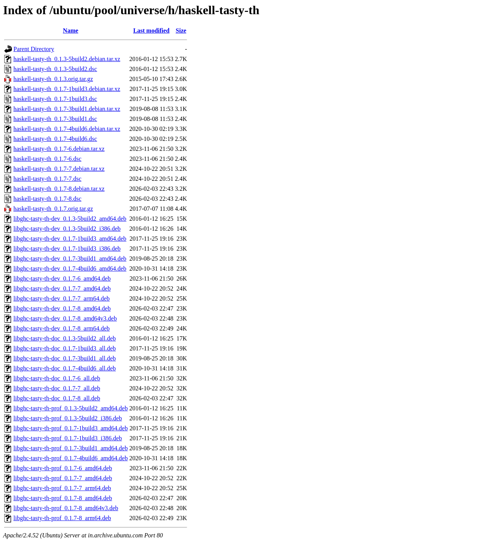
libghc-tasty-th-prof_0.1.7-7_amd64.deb (62, 478)
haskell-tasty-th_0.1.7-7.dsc (47, 178)
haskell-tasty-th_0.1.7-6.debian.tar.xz (59, 148)
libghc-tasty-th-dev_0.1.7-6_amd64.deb (62, 278)
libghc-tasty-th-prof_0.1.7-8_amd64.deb (62, 498)
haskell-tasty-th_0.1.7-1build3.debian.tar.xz (66, 89)
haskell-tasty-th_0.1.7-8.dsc (47, 198)
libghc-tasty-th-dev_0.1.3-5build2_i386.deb (67, 228)
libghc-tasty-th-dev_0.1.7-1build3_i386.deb (67, 248)
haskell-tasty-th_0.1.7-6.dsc (47, 158)
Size (181, 30)
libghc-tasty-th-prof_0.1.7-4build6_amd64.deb (70, 458)
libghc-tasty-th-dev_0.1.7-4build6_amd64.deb (70, 268)
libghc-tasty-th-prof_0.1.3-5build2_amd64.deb (70, 408)
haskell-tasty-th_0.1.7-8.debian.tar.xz (59, 188)
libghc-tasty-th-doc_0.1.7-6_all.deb (56, 378)
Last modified (151, 30)
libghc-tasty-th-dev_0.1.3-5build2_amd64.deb (70, 218)
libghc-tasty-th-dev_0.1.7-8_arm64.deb (61, 328)
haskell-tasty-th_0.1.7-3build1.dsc (55, 119)
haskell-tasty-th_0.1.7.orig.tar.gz (53, 208)
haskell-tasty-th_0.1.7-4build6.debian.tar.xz (66, 129)
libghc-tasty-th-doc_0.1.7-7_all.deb (56, 388)
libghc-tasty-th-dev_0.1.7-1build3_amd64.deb (70, 238)
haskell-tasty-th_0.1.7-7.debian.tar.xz (59, 168)
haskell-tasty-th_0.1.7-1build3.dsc (55, 99)
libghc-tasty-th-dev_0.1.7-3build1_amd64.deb (70, 258)
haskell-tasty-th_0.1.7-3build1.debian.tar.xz (66, 109)
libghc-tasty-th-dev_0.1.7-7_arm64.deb (61, 298)
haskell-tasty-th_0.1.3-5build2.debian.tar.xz (66, 59)
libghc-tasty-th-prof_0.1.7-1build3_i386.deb (67, 438)
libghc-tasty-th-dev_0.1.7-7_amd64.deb (62, 288)
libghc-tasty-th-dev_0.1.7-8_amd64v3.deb (65, 318)
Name (70, 30)
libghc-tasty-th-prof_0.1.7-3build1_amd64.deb (70, 448)
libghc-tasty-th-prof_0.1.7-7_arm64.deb (62, 488)
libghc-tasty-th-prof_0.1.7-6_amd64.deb (62, 468)
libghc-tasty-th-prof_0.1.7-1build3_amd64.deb (70, 428)
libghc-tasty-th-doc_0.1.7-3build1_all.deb (64, 358)
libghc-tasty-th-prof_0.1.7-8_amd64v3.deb (65, 508)
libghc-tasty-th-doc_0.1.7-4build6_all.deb (64, 368)
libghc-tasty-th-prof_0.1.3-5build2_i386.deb (67, 418)
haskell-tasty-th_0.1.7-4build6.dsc (55, 139)
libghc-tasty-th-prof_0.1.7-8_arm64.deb (62, 518)
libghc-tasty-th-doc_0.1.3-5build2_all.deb (64, 338)
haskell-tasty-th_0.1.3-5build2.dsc (55, 69)
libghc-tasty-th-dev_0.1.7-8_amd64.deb (62, 308)
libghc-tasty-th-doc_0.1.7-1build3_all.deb (64, 348)
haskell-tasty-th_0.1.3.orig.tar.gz (53, 79)
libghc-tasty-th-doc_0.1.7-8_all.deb (56, 398)
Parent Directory (33, 49)
